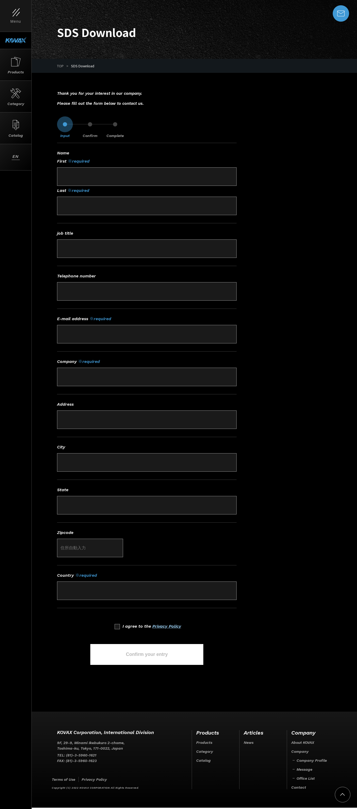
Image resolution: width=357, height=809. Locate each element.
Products (204, 744)
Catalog (203, 762)
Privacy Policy (166, 626)
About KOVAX (302, 744)
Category (204, 753)
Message (304, 771)
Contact (298, 789)
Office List (306, 780)
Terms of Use (63, 781)
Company (300, 753)
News (248, 744)
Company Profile (312, 762)
